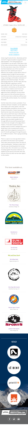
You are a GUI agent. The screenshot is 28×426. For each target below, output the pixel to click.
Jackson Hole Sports (14, 328)
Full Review (14, 48)
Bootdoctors (14, 232)
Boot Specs (14, 50)
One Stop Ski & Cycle (14, 287)
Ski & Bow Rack (14, 259)
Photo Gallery (14, 52)
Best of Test (14, 30)
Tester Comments (14, 55)
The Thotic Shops (14, 205)
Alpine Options (14, 177)
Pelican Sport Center (14, 307)
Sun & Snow (14, 247)
